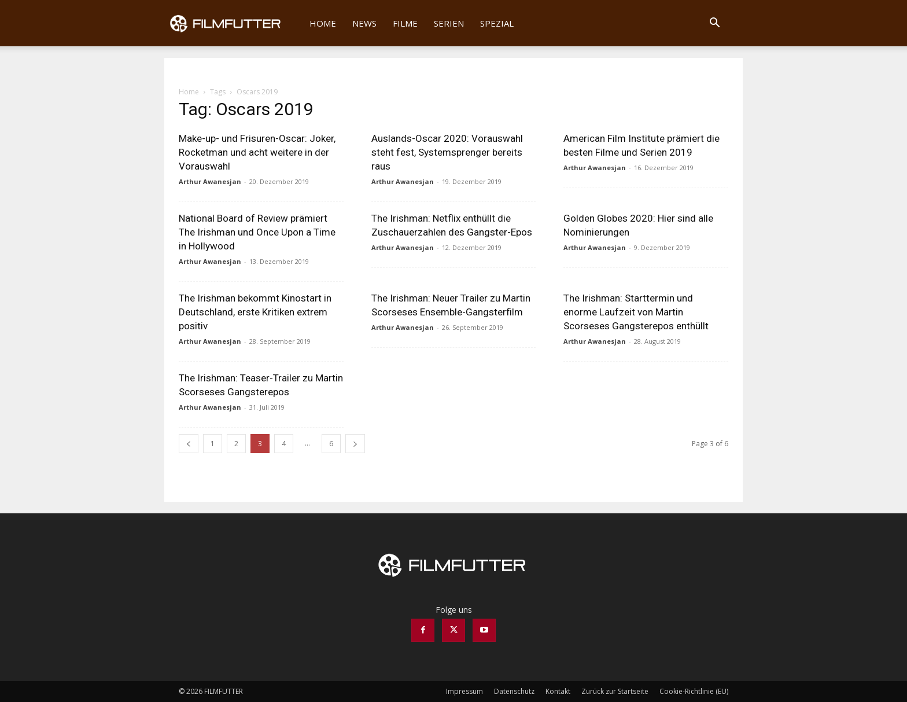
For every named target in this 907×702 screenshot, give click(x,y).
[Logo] (232, 23)
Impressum (464, 691)
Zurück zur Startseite (614, 691)
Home (322, 23)
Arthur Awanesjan (210, 181)
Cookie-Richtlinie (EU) (693, 691)
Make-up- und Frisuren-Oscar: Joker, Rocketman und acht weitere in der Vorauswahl (257, 152)
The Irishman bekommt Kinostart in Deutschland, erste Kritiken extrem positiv (255, 312)
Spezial (497, 23)
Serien (449, 23)
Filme (405, 23)
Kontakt (557, 691)
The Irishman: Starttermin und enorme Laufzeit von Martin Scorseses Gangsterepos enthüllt (636, 312)
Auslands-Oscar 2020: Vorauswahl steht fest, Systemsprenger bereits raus (447, 152)
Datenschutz (514, 691)
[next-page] (355, 443)
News (364, 23)
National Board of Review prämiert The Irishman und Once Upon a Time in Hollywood (257, 232)
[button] (714, 24)
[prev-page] (188, 443)
